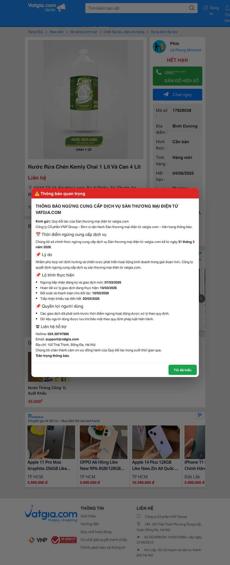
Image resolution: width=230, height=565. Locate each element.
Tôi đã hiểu (183, 369)
